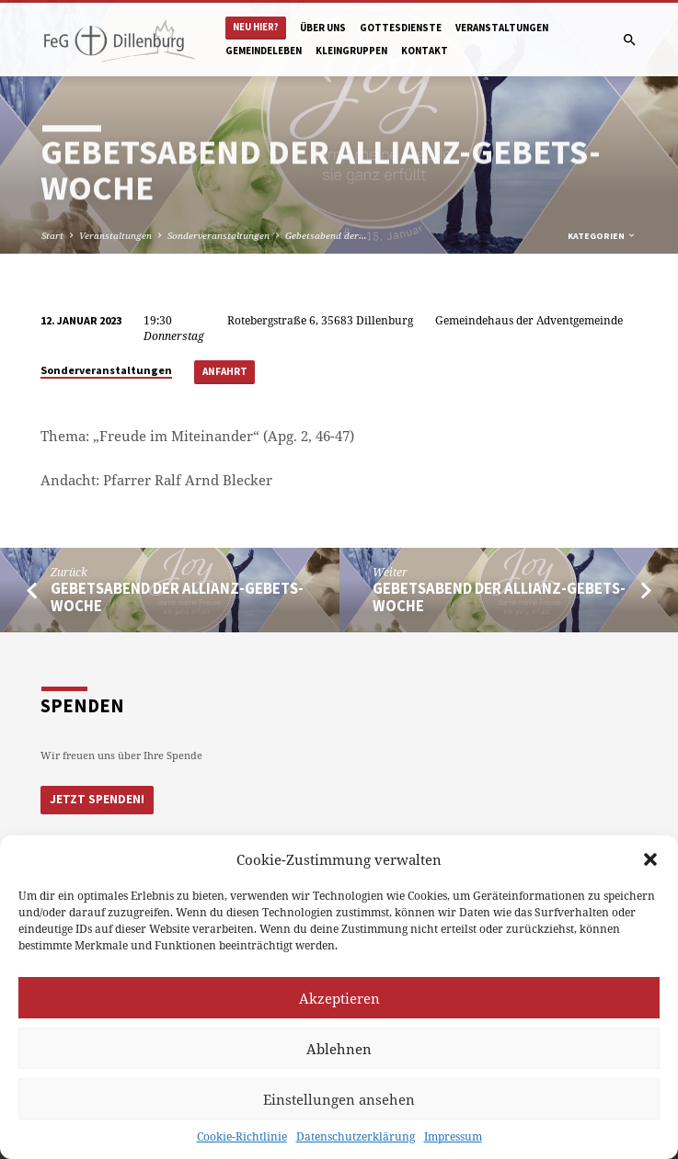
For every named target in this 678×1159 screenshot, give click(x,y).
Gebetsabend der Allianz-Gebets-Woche (177, 597)
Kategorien (602, 236)
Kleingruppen (351, 50)
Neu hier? (256, 27)
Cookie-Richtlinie (242, 1136)
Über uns (323, 27)
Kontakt (424, 50)
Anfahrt (224, 371)
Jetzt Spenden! (97, 799)
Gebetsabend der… (326, 235)
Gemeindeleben (263, 50)
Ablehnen (339, 1049)
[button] (650, 859)
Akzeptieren (339, 998)
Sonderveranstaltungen (218, 235)
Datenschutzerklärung (355, 1136)
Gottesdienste (401, 27)
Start (52, 235)
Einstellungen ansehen (339, 1099)
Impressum (453, 1136)
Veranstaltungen (501, 27)
